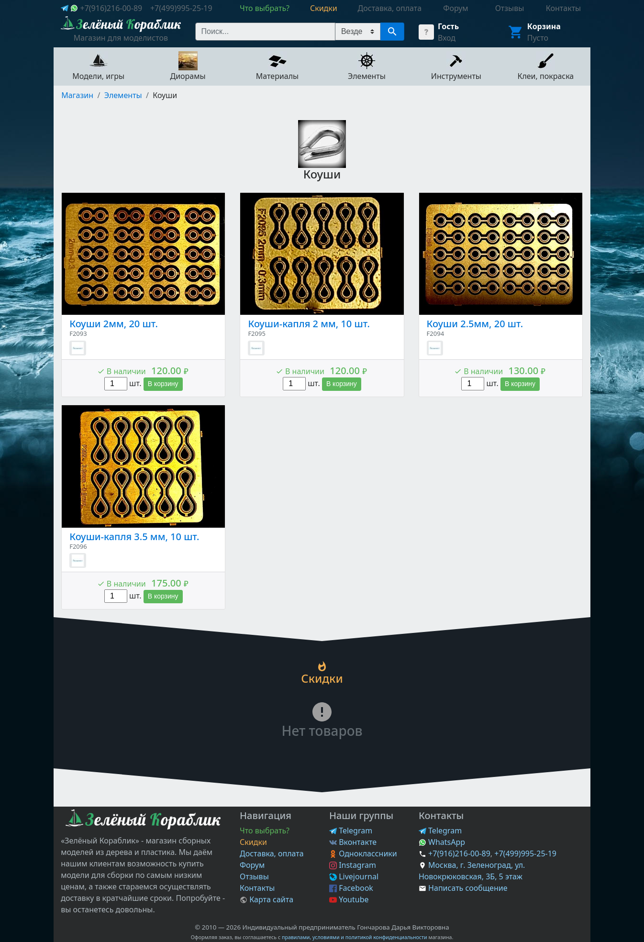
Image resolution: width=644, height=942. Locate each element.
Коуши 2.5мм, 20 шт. (475, 323)
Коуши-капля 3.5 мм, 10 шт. (134, 536)
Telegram (350, 830)
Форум (252, 865)
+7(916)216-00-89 (111, 8)
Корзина (544, 26)
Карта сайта (266, 899)
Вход (446, 38)
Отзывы (254, 876)
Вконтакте (353, 842)
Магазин (77, 95)
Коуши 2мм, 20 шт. (113, 323)
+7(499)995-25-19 (181, 8)
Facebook (351, 888)
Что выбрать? (264, 830)
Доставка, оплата (272, 853)
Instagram (352, 865)
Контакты (257, 888)
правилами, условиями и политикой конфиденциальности (354, 937)
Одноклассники (363, 853)
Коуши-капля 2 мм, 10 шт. (308, 323)
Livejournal (353, 876)
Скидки (253, 842)
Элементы (123, 95)
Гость (448, 26)
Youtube (349, 899)
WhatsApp (442, 842)
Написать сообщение (467, 888)
